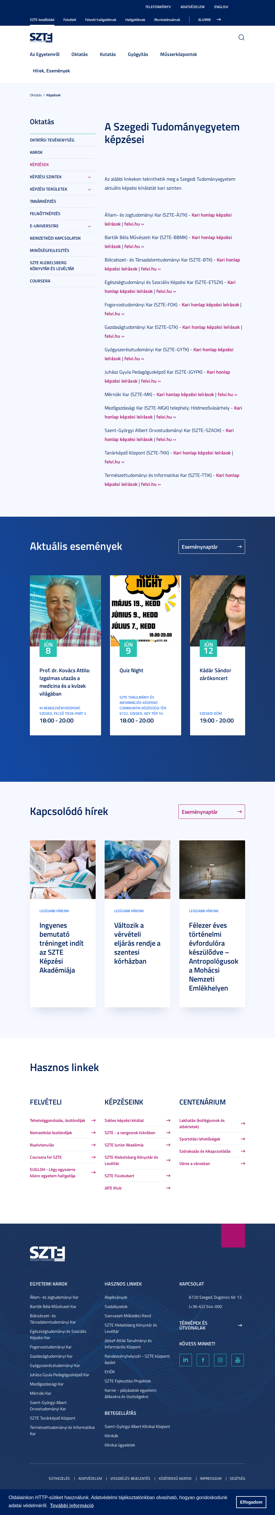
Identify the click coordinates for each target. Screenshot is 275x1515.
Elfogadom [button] (251, 1502)
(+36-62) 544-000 (205, 1306)
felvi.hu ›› (134, 223)
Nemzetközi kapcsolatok (55, 238)
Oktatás (79, 54)
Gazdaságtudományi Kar (51, 1356)
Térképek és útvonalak (193, 1325)
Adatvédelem (192, 6)
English (221, 6)
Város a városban (194, 1163)
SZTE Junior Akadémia (124, 1145)
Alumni (204, 19)
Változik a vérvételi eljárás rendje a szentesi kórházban (137, 943)
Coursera (40, 281)
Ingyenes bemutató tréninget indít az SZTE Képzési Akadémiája (61, 947)
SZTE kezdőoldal (42, 19)
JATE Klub (113, 1188)
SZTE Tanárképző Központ (52, 1418)
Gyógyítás (138, 54)
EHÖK (110, 1371)
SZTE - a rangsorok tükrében (130, 1132)
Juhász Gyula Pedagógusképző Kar (59, 1374)
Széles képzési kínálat (124, 1120)
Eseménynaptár (200, 546)
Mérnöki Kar (40, 1393)
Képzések (53, 95)
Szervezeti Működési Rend (128, 1315)
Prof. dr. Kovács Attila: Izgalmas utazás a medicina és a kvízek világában (64, 681)
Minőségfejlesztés (49, 250)
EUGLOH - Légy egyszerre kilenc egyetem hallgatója (52, 1172)
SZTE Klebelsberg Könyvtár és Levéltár (52, 265)
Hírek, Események (51, 70)
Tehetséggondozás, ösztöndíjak (57, 1120)
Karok (36, 152)
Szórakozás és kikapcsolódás (205, 1151)
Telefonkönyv (158, 6)
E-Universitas (44, 226)
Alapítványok (116, 1297)
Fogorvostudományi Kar (51, 1347)
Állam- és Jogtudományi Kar (54, 1297)
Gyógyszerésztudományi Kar (55, 1365)
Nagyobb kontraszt (241, 6)
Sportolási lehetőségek (199, 1139)
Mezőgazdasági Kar (47, 1384)
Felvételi (69, 19)
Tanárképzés (43, 201)
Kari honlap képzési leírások (210, 304)
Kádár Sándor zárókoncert (215, 674)
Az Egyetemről (44, 54)
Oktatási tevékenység (52, 140)
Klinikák (111, 1435)
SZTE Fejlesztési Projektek (128, 1381)
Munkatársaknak (167, 19)
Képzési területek (48, 189)
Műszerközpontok (178, 54)
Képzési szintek (46, 177)
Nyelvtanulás (42, 1145)
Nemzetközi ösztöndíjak (51, 1132)
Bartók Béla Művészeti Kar (53, 1306)
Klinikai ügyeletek (120, 1445)
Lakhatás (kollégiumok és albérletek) (202, 1123)
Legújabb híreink (54, 910)
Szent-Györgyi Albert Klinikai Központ (137, 1426)
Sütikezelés (59, 1478)
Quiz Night (131, 670)
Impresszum (210, 1478)
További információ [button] (72, 1505)
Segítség (237, 1478)
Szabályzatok (116, 1306)
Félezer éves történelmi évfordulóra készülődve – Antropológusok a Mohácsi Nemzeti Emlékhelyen (213, 956)
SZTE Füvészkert (119, 1175)
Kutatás (108, 54)
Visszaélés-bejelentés (130, 1478)
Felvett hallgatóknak (100, 19)
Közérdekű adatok (175, 1478)
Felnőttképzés (45, 213)
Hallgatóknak (135, 19)
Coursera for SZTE (46, 1157)
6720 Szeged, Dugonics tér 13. (215, 1297)
